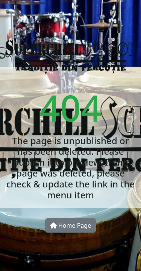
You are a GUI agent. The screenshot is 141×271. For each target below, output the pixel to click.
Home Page (70, 225)
